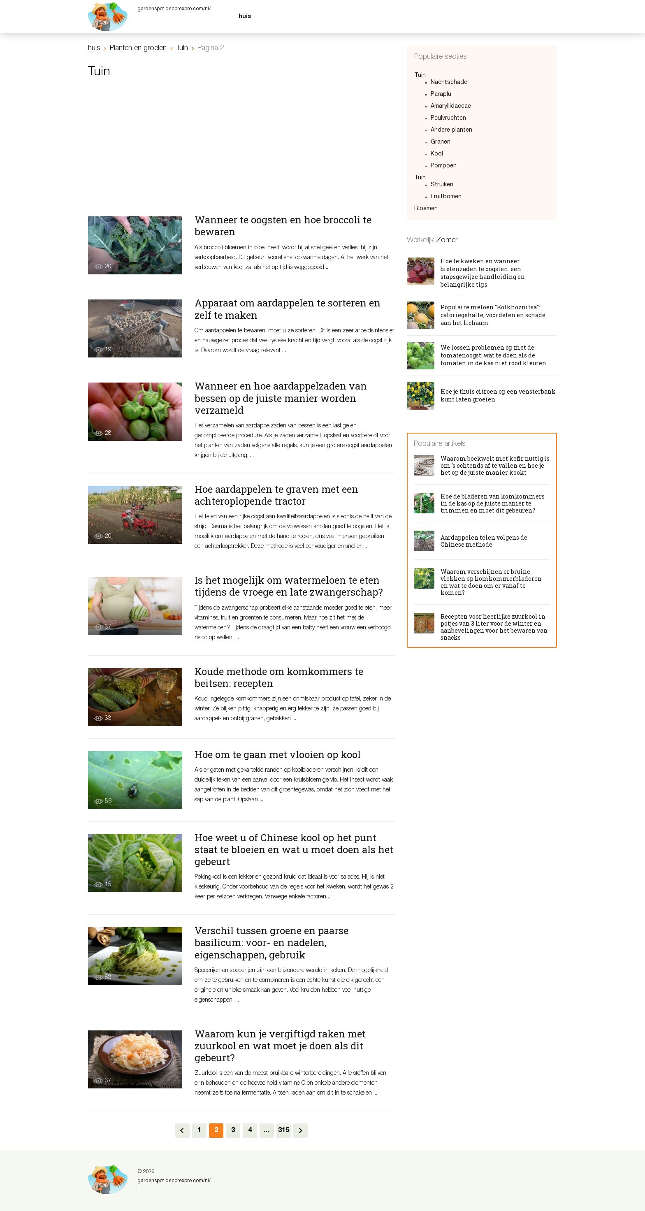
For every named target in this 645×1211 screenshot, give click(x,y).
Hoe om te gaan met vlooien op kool (278, 754)
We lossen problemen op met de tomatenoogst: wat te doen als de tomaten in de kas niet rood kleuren (493, 355)
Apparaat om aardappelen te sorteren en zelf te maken (288, 308)
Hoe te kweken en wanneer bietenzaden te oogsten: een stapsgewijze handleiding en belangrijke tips (483, 272)
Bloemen (426, 208)
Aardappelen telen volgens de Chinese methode (484, 541)
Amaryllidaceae (451, 106)
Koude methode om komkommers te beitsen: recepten (279, 677)
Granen (440, 142)
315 (283, 1130)
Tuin (420, 75)
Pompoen (444, 166)
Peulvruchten (448, 118)
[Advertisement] (241, 150)
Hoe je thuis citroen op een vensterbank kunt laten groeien (498, 395)
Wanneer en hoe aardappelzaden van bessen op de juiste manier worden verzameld (281, 397)
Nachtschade (449, 82)
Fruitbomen (446, 197)
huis (245, 16)
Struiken (442, 185)
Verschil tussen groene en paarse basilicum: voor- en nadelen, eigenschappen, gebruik (271, 942)
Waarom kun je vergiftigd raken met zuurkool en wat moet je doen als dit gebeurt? (280, 1045)
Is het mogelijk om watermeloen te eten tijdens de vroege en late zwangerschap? (289, 586)
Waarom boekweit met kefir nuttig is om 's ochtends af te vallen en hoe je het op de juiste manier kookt (495, 465)
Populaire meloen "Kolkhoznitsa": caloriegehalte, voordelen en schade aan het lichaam (493, 315)
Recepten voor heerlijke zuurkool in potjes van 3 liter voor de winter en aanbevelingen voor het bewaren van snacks (494, 627)
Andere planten (451, 130)
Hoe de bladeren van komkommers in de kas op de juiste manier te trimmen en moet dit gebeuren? (493, 503)
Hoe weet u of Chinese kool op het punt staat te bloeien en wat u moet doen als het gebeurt (294, 849)
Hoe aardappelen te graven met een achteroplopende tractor (276, 495)
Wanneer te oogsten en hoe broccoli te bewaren (283, 225)
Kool (437, 154)
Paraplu (441, 94)
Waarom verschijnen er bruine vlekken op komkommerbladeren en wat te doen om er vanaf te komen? (491, 582)
